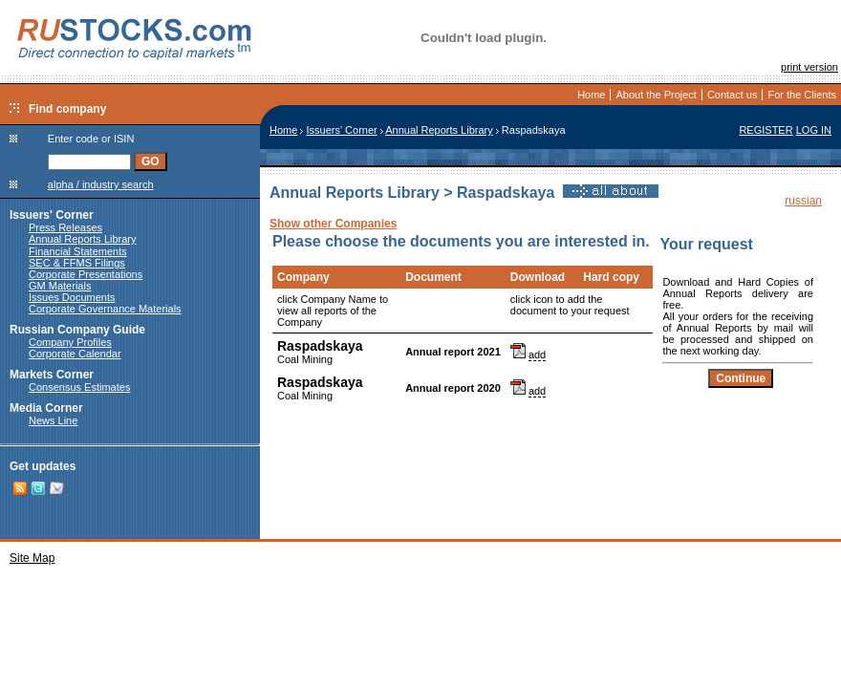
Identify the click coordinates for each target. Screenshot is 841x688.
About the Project (655, 94)
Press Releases (65, 227)
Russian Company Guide (77, 329)
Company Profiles (70, 342)
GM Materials (60, 285)
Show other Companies (333, 223)
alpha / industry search (101, 184)
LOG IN (813, 130)
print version (809, 67)
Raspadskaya (320, 346)
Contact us (732, 94)
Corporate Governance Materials (105, 308)
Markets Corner (52, 374)
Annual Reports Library (83, 239)
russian (803, 200)
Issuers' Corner (52, 215)
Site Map (32, 558)
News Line (53, 420)
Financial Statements (78, 251)
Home (591, 94)
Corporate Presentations (85, 274)
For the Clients (801, 94)
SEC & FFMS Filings (77, 263)
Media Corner (46, 408)
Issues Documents (72, 297)
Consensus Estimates (79, 387)
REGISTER (765, 130)
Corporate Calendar (75, 353)
